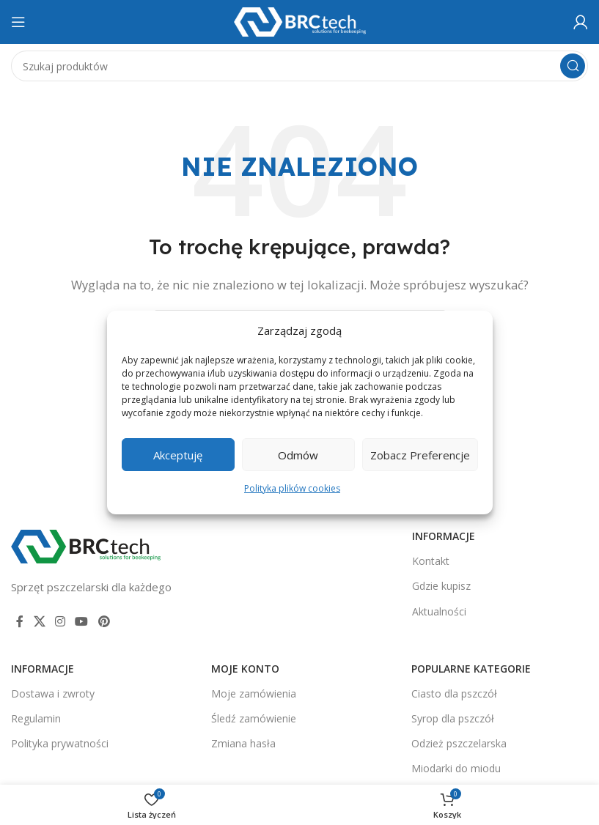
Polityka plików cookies (292, 488)
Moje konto (245, 669)
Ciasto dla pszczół (454, 693)
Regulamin (36, 718)
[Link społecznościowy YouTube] (81, 621)
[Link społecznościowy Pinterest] (103, 621)
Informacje (443, 536)
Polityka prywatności (60, 743)
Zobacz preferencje (420, 455)
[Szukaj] (299, 66)
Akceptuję (177, 455)
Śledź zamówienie (253, 718)
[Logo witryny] (300, 20)
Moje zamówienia (253, 693)
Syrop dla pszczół (452, 718)
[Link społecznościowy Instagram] (60, 621)
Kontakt (430, 561)
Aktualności (439, 611)
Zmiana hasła (243, 743)
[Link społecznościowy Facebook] (20, 621)
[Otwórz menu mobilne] (18, 22)
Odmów (298, 455)
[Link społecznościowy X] (39, 621)
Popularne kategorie (471, 669)
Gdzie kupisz (441, 586)
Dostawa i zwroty (53, 693)
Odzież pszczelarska (459, 743)
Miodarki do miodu (456, 768)
